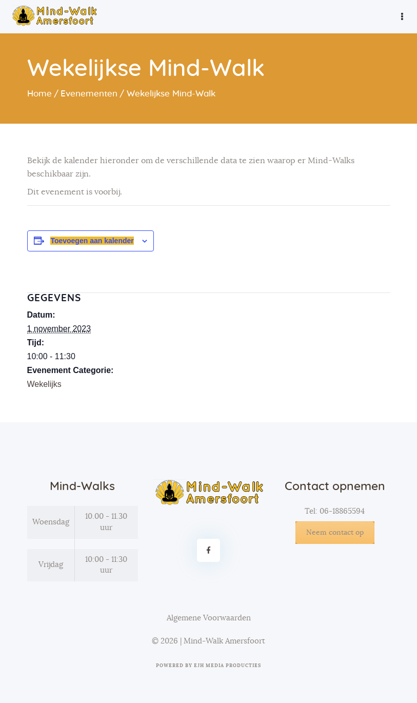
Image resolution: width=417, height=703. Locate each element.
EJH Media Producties (227, 665)
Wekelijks (44, 384)
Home (39, 93)
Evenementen (89, 93)
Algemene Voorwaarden (209, 618)
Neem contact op (335, 532)
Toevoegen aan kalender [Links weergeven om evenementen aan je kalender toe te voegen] (91, 241)
